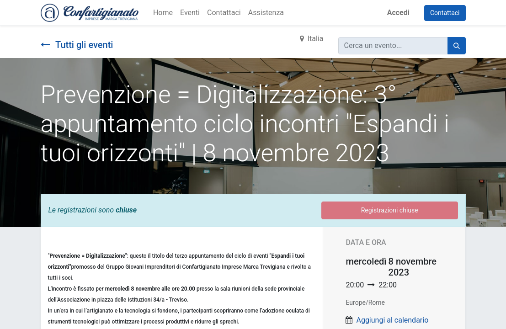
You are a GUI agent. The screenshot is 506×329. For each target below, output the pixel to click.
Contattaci (445, 12)
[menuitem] (162, 13)
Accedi (398, 12)
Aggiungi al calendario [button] (392, 320)
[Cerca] (456, 45)
